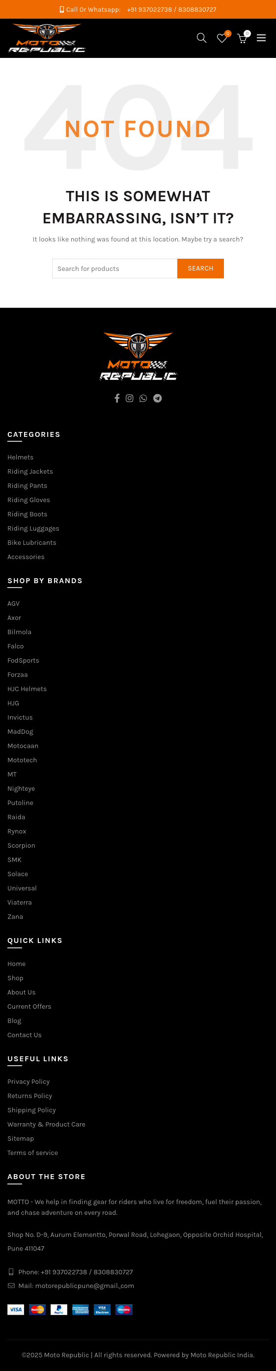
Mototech (22, 760)
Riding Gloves (28, 500)
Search (201, 268)
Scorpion (21, 845)
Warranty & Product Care (46, 1124)
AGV (13, 603)
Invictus (20, 717)
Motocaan (23, 746)
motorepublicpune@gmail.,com (85, 1286)
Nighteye (21, 788)
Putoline (20, 803)
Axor (14, 618)
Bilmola (19, 632)
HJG (13, 703)
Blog (14, 1021)
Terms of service (32, 1153)
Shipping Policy (31, 1110)
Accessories (26, 557)
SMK (14, 860)
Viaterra (19, 902)
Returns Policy (29, 1096)
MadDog (20, 731)
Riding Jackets (30, 471)
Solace (17, 874)
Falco (15, 646)
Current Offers (29, 1006)
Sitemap (20, 1138)
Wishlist (227, 34)
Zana (15, 917)
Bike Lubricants (31, 542)
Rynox (16, 831)
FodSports (23, 660)
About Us (21, 992)
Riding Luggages (33, 528)
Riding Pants (27, 486)
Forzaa (17, 675)
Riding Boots (27, 514)
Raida (16, 817)
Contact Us (24, 1035)
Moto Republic (66, 1355)
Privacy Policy (28, 1081)
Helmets (20, 457)
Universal (22, 888)
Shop (15, 978)
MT (12, 774)
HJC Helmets (27, 689)
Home (16, 964)
